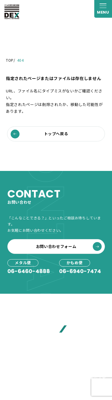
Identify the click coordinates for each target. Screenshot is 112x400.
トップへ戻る (39, 134)
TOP (10, 60)
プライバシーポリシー (26, 377)
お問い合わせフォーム (69, 246)
